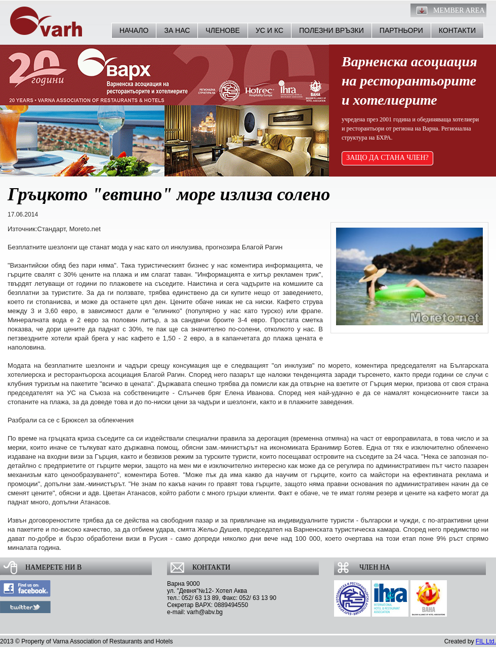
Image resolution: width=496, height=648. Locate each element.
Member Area (459, 10)
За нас (177, 30)
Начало (133, 30)
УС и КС (269, 30)
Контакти (457, 30)
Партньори (401, 30)
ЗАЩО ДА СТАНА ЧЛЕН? (387, 157)
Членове (222, 30)
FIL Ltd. (486, 641)
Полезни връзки (331, 30)
